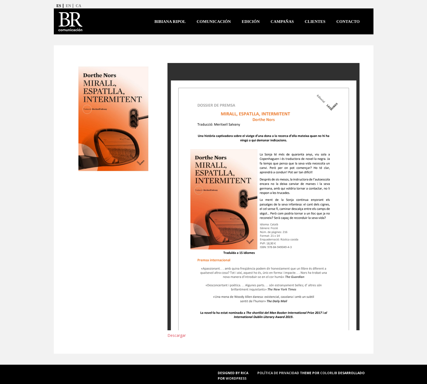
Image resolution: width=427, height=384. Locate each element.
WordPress (236, 378)
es (59, 6)
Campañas (282, 21)
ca (78, 6)
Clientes (315, 21)
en (68, 6)
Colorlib (328, 373)
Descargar (176, 335)
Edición (251, 21)
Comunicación (214, 21)
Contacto (348, 21)
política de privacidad (278, 373)
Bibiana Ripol (170, 21)
